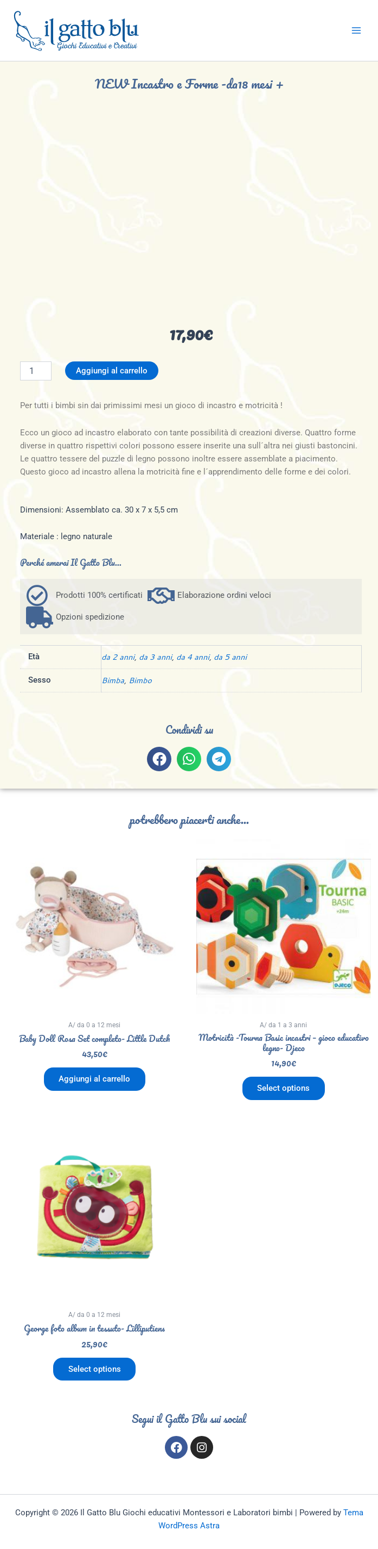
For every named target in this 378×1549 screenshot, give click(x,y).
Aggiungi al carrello (112, 371)
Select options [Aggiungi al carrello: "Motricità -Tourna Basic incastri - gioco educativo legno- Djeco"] (283, 1088)
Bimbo (140, 680)
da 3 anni (155, 657)
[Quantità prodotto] (36, 370)
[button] (159, 759)
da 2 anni (117, 657)
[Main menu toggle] (356, 30)
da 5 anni (230, 657)
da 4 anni (192, 657)
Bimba (112, 680)
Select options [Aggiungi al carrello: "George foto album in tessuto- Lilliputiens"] (94, 1369)
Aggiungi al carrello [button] (94, 1079)
